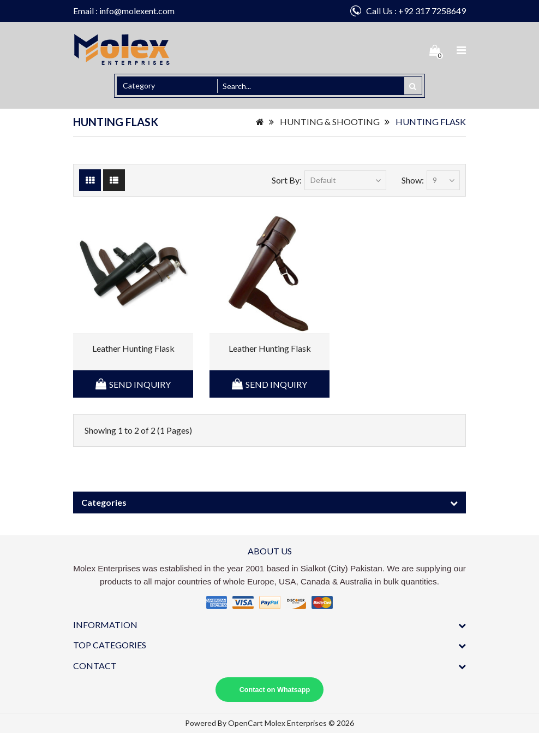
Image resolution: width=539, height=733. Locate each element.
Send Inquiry (140, 384)
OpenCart (245, 723)
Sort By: (287, 180)
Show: (413, 180)
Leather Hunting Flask (133, 348)
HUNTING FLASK (431, 121)
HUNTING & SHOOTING (330, 121)
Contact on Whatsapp (274, 690)
